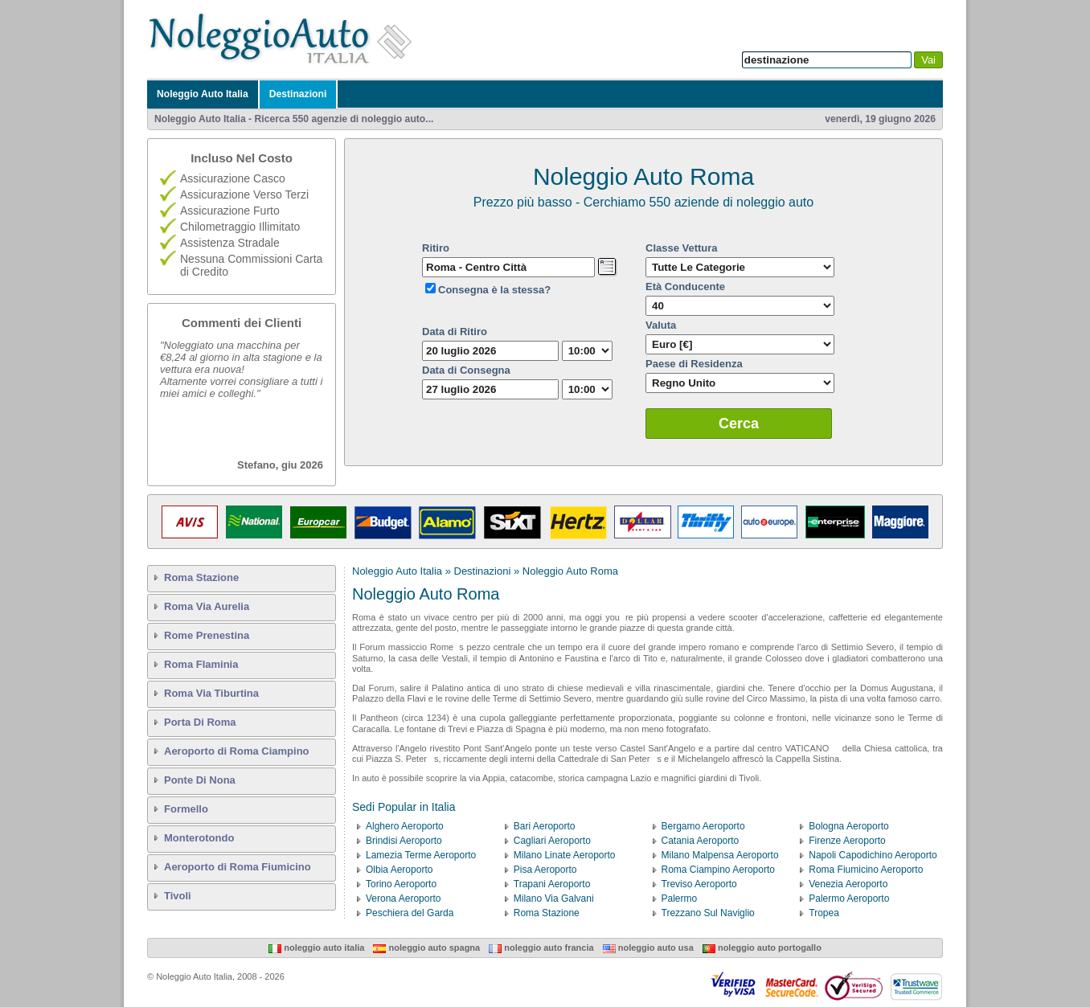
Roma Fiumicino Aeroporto (866, 869)
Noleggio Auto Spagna (426, 947)
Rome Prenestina (206, 635)
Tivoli (177, 896)
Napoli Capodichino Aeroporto (872, 855)
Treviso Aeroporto (699, 884)
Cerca (739, 423)
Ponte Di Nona (200, 780)
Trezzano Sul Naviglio (708, 913)
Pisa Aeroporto (545, 869)
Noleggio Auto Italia (202, 94)
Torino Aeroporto (401, 884)
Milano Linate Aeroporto (565, 855)
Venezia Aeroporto (848, 884)
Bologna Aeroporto (848, 826)
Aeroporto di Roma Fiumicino (237, 867)
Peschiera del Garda (409, 913)
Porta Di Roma (200, 722)
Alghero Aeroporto (405, 826)
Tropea (824, 913)
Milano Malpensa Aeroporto (720, 855)
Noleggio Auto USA (648, 947)
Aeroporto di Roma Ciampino (236, 751)
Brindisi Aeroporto (404, 840)
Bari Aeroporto (545, 826)
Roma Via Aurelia (206, 606)
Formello (186, 809)
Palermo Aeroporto (849, 898)
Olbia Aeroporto (399, 869)
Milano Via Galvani (554, 898)
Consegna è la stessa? (494, 290)
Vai (928, 60)
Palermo (680, 898)
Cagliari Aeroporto (552, 840)
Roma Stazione (201, 577)
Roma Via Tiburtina (211, 693)
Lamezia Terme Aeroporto (421, 855)
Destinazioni (298, 94)
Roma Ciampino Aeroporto (718, 869)
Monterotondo (199, 838)
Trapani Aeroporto (552, 884)
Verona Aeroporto (403, 898)
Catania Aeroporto (701, 840)
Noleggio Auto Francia (541, 947)
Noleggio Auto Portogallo (762, 947)
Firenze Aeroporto (847, 840)
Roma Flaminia (201, 664)
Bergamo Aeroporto (703, 826)
